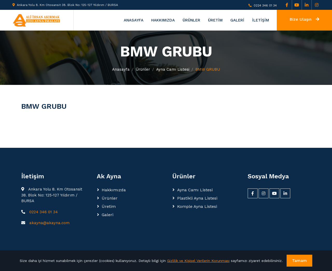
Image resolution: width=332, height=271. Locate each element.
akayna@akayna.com (49, 223)
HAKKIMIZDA (163, 20)
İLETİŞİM (260, 20)
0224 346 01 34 (265, 5)
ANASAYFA (133, 20)
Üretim (109, 206)
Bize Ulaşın (304, 19)
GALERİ (237, 20)
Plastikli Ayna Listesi (197, 198)
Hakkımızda (114, 189)
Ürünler (143, 69)
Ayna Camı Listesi (172, 69)
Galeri (107, 214)
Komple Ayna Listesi (197, 206)
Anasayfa (121, 69)
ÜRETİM (215, 20)
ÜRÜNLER (191, 20)
